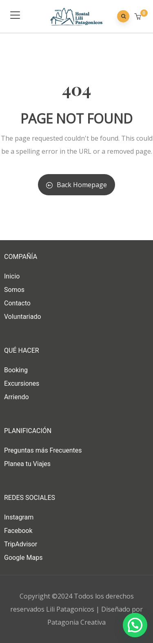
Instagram (18, 517)
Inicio (12, 276)
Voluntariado (22, 316)
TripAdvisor (20, 544)
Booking (16, 370)
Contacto (17, 303)
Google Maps (23, 557)
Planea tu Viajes (27, 464)
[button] (138, 16)
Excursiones (21, 383)
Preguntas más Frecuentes (43, 450)
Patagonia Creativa (76, 622)
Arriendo (16, 397)
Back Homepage (76, 184)
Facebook (18, 531)
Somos (14, 290)
